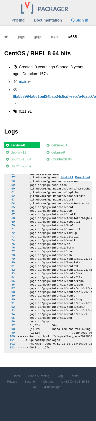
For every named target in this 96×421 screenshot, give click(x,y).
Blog (60, 376)
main (55, 37)
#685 (72, 37)
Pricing (18, 20)
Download (82, 178)
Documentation (48, 20)
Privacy (12, 381)
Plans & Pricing (38, 376)
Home (17, 376)
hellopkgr (53, 387)
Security (30, 381)
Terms (74, 376)
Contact (48, 381)
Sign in (79, 20)
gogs (21, 37)
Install (66, 178)
